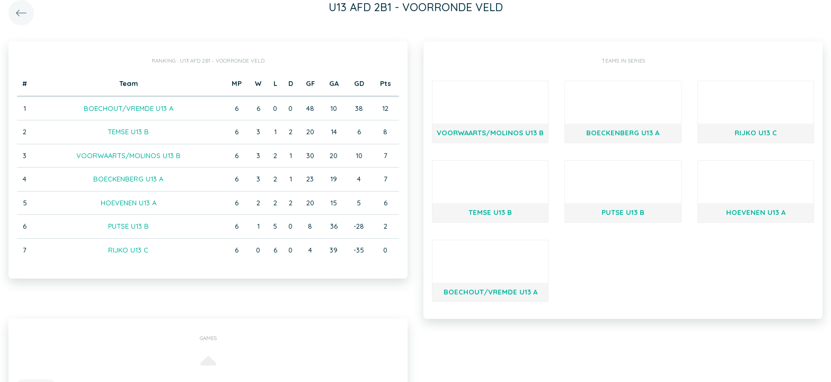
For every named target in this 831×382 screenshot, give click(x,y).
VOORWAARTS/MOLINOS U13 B (128, 155)
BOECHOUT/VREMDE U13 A (128, 108)
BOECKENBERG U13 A (128, 179)
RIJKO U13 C (128, 250)
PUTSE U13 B (128, 226)
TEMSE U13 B (128, 131)
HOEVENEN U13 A (128, 202)
